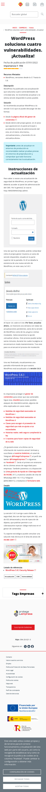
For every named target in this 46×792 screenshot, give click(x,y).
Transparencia (10, 687)
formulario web (33, 481)
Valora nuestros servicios (14, 660)
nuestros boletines (22, 453)
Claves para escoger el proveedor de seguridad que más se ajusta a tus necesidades (20, 426)
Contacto (9, 657)
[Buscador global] (24, 14)
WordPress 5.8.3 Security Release (20, 570)
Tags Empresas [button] (23, 593)
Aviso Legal (9, 670)
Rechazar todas (22, 779)
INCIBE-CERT (9, 540)
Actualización (9, 577)
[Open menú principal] (2, 4)
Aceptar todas (22, 786)
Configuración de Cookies (22, 772)
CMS (18, 577)
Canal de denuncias (12, 694)
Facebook (10, 462)
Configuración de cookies (14, 677)
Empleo (8, 664)
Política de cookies (12, 680)
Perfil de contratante (13, 690)
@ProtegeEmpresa (17, 459)
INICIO (15, 28)
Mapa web (9, 684)
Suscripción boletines (23, 627)
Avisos (31, 28)
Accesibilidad (10, 674)
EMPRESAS (23, 28)
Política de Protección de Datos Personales (20, 667)
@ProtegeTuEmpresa (20, 456)
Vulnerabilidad (27, 577)
